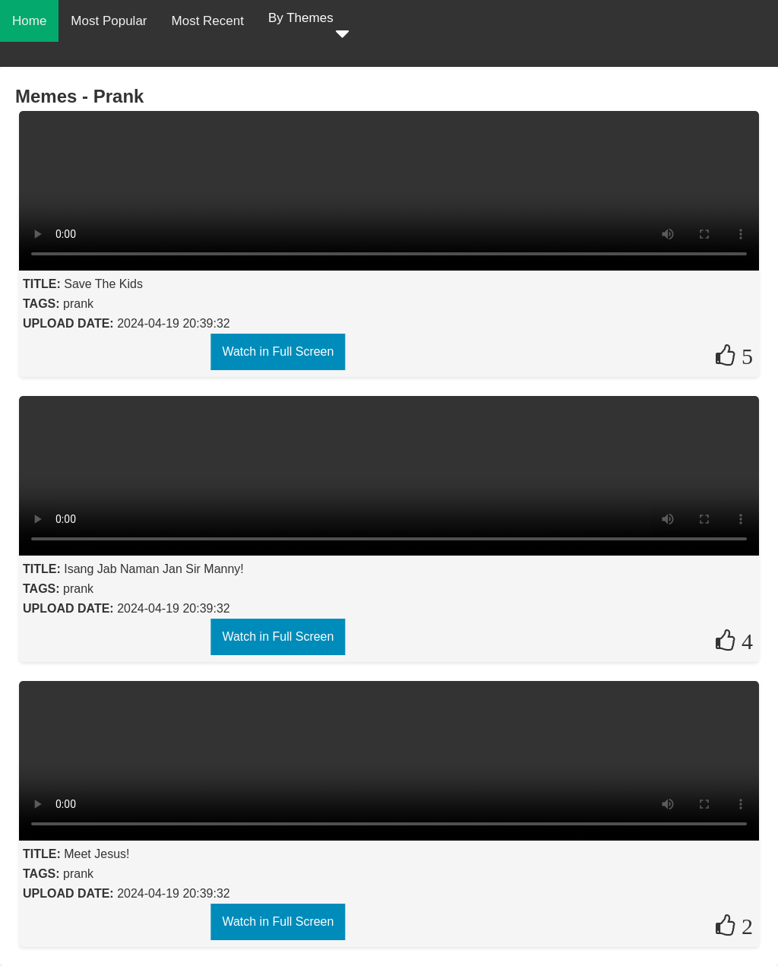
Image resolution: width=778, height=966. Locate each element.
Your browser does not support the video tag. (389, 191)
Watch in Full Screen (278, 351)
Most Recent (208, 21)
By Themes (308, 28)
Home (29, 21)
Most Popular (109, 21)
